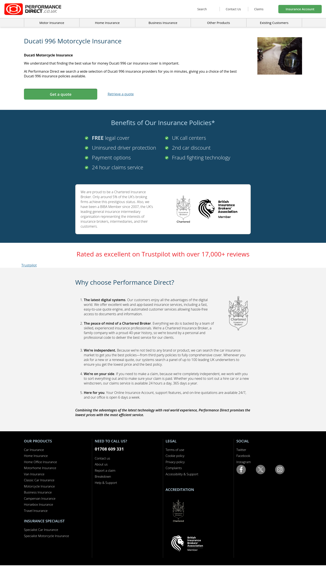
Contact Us (233, 9)
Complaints (174, 468)
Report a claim (105, 470)
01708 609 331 (109, 449)
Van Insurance (34, 474)
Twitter (241, 450)
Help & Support (106, 482)
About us (101, 464)
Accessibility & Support (182, 474)
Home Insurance (36, 456)
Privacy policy (175, 462)
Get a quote (60, 94)
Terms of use (175, 450)
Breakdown (103, 476)
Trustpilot (29, 265)
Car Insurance (34, 450)
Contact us (102, 458)
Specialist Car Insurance (41, 529)
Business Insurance (163, 23)
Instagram (243, 462)
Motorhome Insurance (40, 468)
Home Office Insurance (40, 462)
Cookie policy (175, 456)
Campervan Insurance (40, 498)
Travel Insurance (36, 510)
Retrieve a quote (121, 94)
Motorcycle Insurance (39, 486)
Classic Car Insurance (39, 480)
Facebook (243, 456)
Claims (258, 9)
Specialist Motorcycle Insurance (46, 536)
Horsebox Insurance (38, 504)
